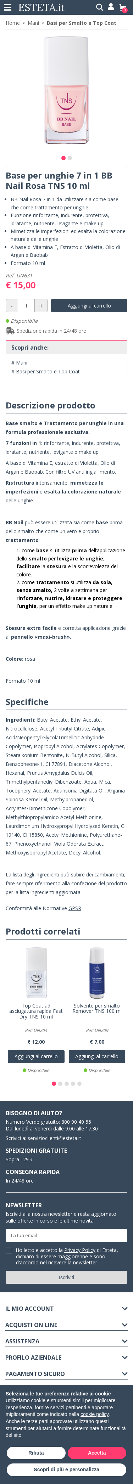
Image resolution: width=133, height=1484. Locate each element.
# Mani (19, 362)
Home (13, 22)
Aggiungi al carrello (89, 305)
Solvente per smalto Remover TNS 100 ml (97, 1008)
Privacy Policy (79, 1250)
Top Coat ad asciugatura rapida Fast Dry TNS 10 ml (36, 1011)
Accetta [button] (97, 1453)
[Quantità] (26, 305)
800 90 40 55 (76, 1121)
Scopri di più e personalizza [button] (66, 1469)
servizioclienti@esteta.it (54, 1138)
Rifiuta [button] (36, 1453)
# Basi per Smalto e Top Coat (45, 371)
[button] (63, 158)
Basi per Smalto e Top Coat (81, 22)
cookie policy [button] (95, 1414)
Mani (33, 22)
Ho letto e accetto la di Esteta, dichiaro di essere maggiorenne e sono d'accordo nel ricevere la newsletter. (67, 1256)
